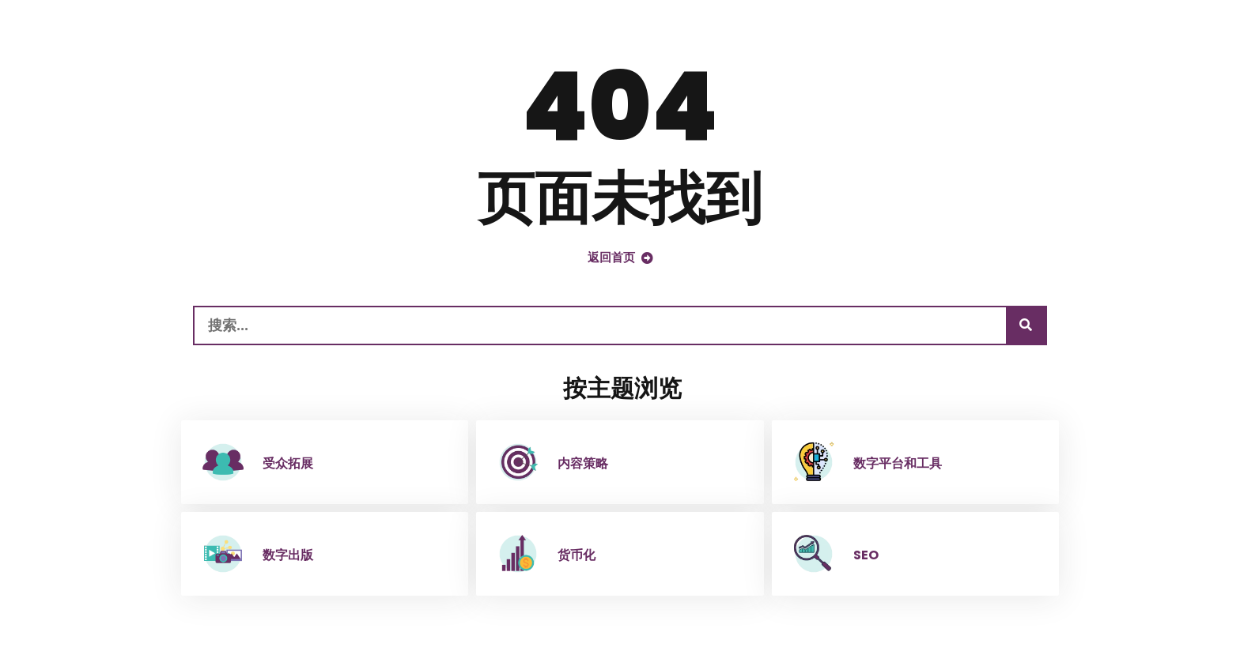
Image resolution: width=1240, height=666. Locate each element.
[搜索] (1025, 325)
